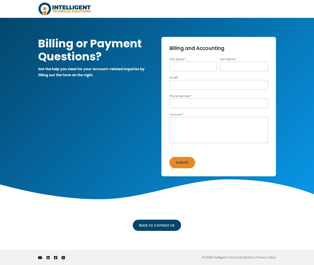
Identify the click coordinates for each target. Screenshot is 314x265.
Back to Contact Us (157, 225)
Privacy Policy (266, 257)
